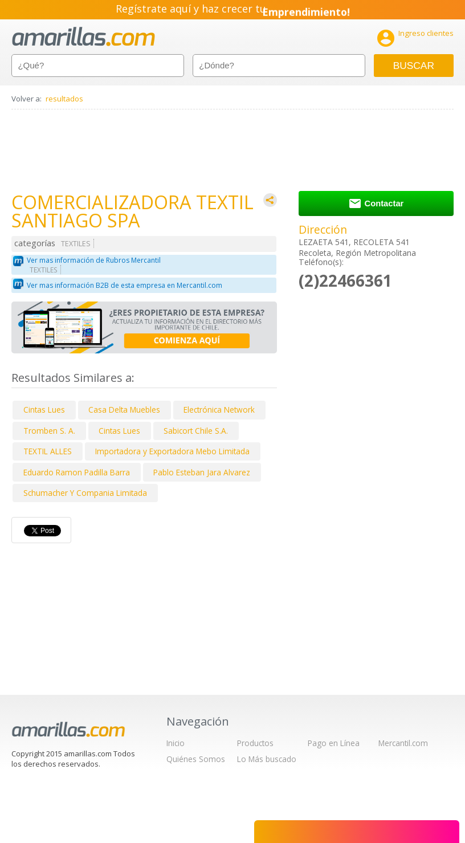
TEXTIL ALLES (47, 451)
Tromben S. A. (49, 430)
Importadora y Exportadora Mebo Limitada (172, 451)
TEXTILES (76, 244)
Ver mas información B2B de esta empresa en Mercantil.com (124, 285)
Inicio (175, 743)
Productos (255, 743)
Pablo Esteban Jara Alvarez (201, 472)
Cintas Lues (44, 409)
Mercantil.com (403, 743)
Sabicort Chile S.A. (196, 430)
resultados (64, 98)
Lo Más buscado (266, 759)
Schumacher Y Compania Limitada (85, 492)
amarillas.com (83, 36)
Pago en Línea (334, 743)
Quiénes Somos (195, 759)
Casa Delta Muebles (124, 409)
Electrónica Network (219, 409)
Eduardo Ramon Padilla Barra (76, 472)
